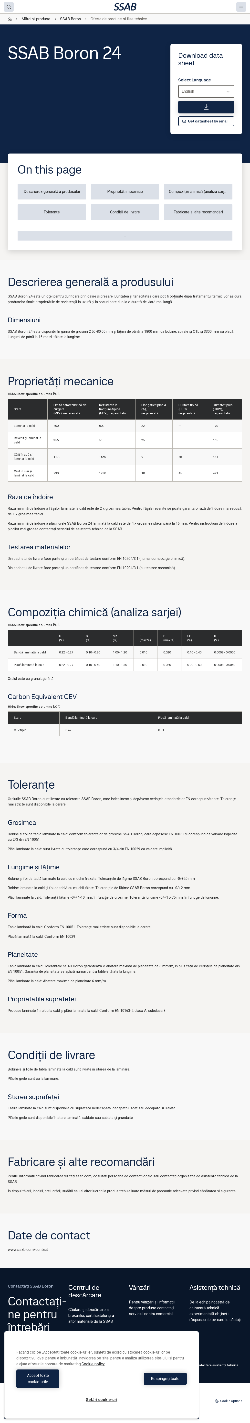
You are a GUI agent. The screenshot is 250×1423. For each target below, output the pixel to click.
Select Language (194, 80)
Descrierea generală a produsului (52, 191)
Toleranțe (52, 212)
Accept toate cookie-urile (57, 1381)
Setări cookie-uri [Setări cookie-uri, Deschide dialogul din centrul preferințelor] (101, 1399)
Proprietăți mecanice (125, 191)
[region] (101, 1378)
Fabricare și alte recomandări (198, 212)
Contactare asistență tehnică (213, 1365)
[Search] (9, 7)
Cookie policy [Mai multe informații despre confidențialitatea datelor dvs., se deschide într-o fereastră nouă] (93, 1370)
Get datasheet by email (205, 121)
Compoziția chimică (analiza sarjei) (199, 191)
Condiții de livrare (125, 212)
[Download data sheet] (206, 107)
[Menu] (241, 7)
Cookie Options (228, 1401)
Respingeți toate (145, 1381)
